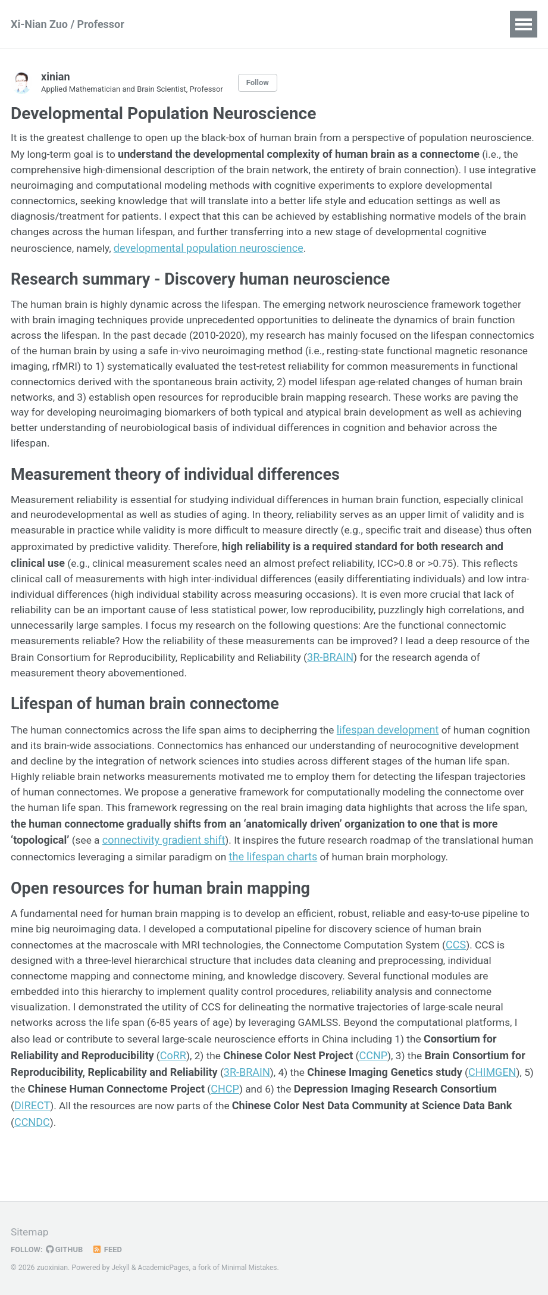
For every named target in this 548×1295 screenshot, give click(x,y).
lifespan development (401, 748)
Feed (110, 1250)
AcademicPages (165, 1268)
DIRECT (181, 1144)
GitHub (66, 1250)
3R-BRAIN (350, 1112)
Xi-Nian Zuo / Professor (67, 24)
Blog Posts (447, 24)
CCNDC (194, 1160)
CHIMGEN (113, 1128)
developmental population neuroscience (395, 251)
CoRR (279, 1096)
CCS (501, 984)
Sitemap (30, 1233)
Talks (260, 24)
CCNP (481, 1096)
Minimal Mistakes (253, 1268)
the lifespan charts (455, 877)
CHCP (373, 1128)
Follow (266, 83)
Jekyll (120, 1268)
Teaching (315, 24)
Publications (196, 24)
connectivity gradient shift (321, 861)
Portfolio (379, 24)
